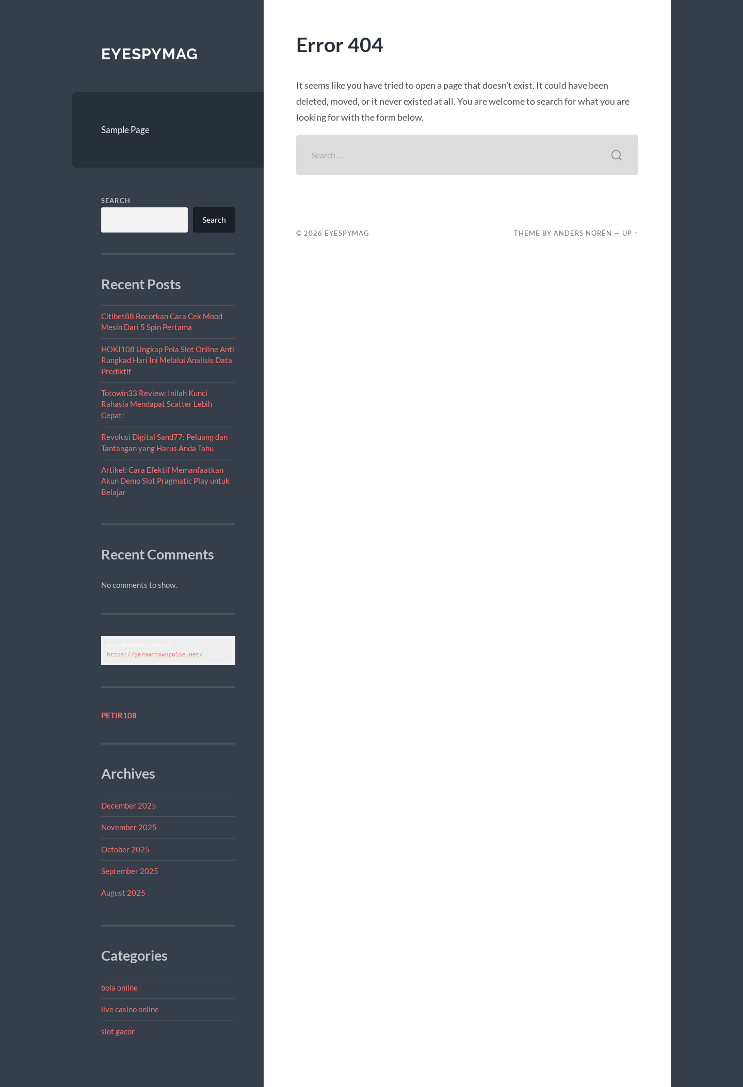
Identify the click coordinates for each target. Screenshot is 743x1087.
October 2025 (125, 849)
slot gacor (118, 1031)
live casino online (130, 1009)
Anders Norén (583, 233)
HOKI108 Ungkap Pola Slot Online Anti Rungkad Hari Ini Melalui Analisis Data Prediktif (167, 360)
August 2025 (123, 892)
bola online (119, 987)
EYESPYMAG (149, 54)
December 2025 (128, 805)
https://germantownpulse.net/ (155, 654)
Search (116, 200)
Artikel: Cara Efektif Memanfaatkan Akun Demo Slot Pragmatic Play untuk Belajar (165, 481)
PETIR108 (119, 715)
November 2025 (129, 827)
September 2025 (129, 871)
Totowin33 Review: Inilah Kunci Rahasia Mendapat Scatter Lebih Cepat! (156, 404)
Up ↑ (630, 233)
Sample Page (125, 129)
